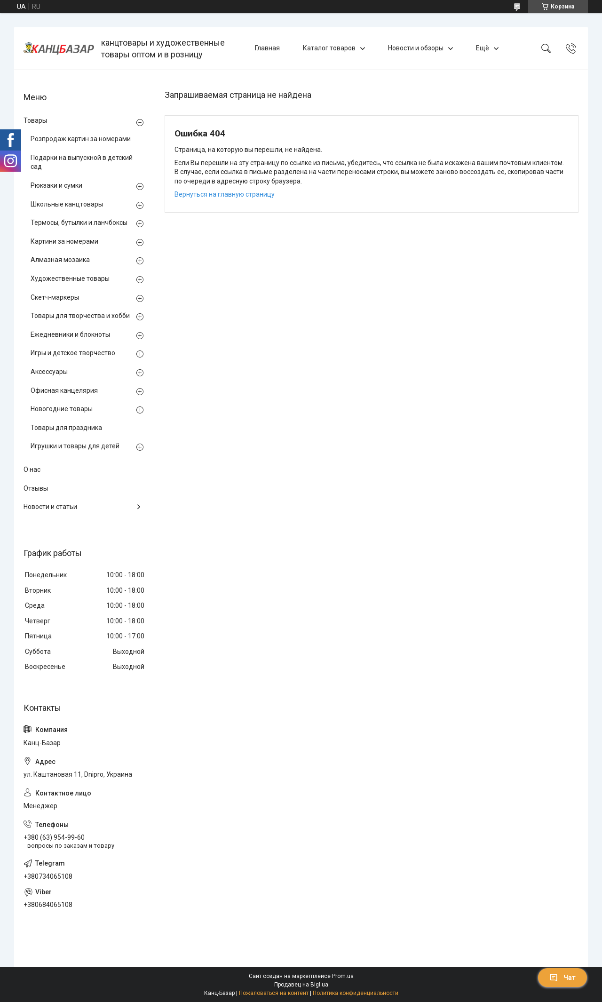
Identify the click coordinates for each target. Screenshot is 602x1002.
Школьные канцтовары (67, 204)
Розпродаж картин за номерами (81, 139)
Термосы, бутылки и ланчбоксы (79, 222)
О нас (32, 469)
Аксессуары (49, 371)
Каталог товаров (329, 48)
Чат (562, 977)
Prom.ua (343, 976)
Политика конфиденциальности (355, 993)
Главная (267, 48)
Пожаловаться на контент (274, 993)
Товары (35, 120)
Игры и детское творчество (73, 353)
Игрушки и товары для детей (75, 446)
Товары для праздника (66, 427)
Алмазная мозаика (60, 259)
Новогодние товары (62, 409)
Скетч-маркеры (55, 297)
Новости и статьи (50, 506)
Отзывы (36, 488)
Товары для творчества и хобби (80, 315)
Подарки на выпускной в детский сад (82, 162)
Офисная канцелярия (64, 390)
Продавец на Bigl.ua (301, 984)
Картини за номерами (64, 241)
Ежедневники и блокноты (70, 334)
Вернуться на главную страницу (224, 194)
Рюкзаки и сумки (56, 185)
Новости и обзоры (416, 48)
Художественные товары (70, 278)
